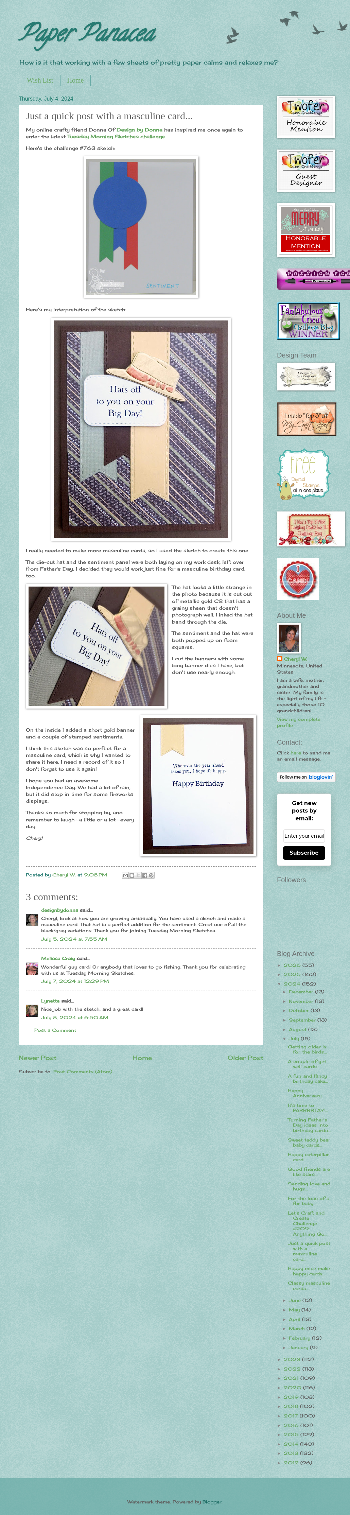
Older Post (245, 1057)
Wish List (40, 80)
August (298, 1029)
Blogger (212, 1501)
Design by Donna (139, 130)
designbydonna (59, 910)
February (300, 1338)
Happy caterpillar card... (308, 1157)
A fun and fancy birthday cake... (308, 1078)
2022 (293, 1369)
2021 (292, 1378)
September (303, 1020)
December (302, 991)
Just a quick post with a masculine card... (309, 1250)
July (295, 1038)
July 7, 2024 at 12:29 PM (75, 981)
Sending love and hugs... (309, 1186)
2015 (292, 1434)
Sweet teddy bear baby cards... (309, 1142)
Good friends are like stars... (309, 1171)
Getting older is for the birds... (307, 1049)
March (298, 1328)
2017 (292, 1415)
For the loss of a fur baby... (308, 1201)
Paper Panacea (86, 36)
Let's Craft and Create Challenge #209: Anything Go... (308, 1223)
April (295, 1319)
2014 (292, 1444)
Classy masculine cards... (309, 1285)
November (302, 1001)
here (296, 752)
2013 (292, 1453)
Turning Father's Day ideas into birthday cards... (309, 1125)
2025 (293, 974)
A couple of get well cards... (307, 1064)
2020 (293, 1387)
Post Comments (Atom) (82, 1071)
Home (75, 80)
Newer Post (37, 1057)
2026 (293, 965)
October (300, 1010)
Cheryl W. (295, 659)
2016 (292, 1425)
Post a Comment (55, 1030)
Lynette (50, 1001)
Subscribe (304, 853)
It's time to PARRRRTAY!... (308, 1107)
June (295, 1300)
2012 (292, 1462)
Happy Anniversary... (306, 1093)
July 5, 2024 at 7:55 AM (74, 939)
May (295, 1309)
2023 (293, 1359)
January (299, 1347)
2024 (293, 984)
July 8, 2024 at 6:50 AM (74, 1017)
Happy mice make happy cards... (309, 1271)
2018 (292, 1406)
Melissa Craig (58, 958)
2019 (292, 1397)
